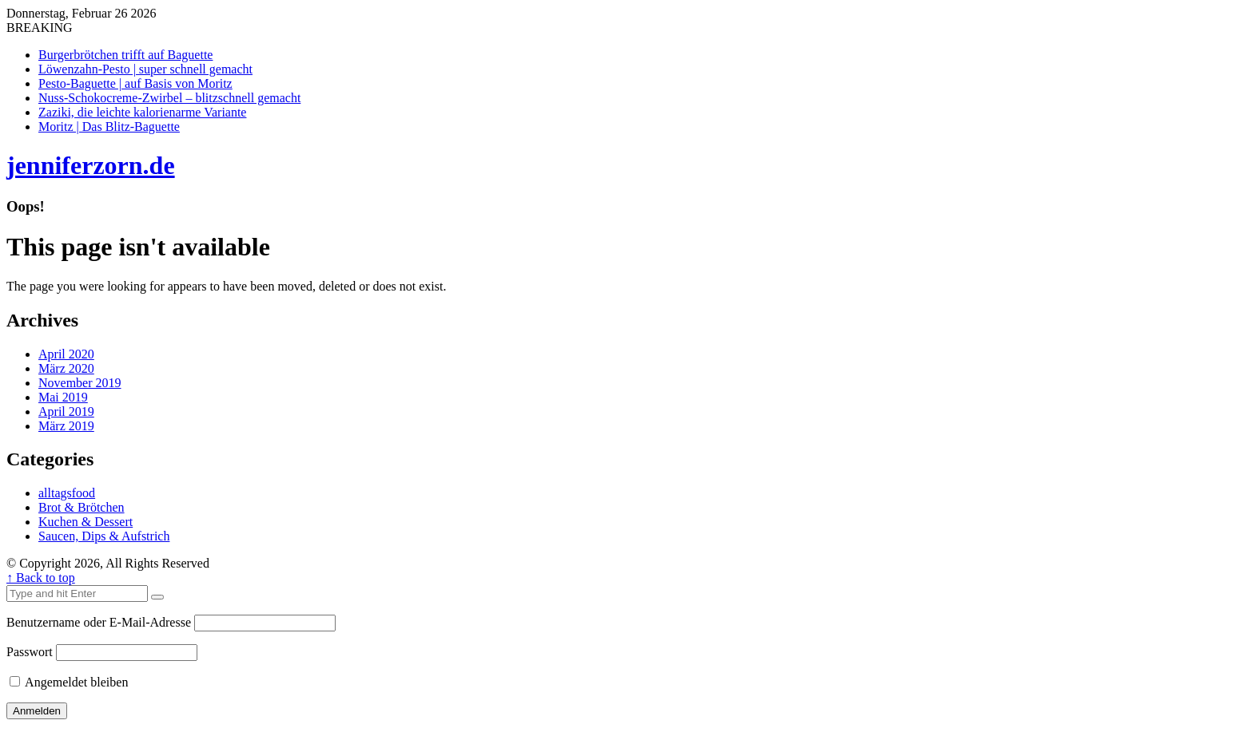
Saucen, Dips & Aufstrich (103, 536)
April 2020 (66, 354)
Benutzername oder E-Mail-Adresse (98, 622)
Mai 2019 (63, 397)
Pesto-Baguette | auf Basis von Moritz (135, 83)
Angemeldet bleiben (69, 682)
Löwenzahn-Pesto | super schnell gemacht (145, 69)
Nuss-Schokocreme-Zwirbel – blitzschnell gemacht (169, 98)
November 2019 (79, 383)
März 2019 (66, 426)
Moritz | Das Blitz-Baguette (109, 126)
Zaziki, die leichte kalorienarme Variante (142, 112)
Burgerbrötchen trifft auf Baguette (125, 54)
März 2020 (66, 368)
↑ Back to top (40, 577)
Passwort (29, 652)
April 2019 (66, 411)
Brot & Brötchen (81, 507)
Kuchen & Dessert (85, 521)
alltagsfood (66, 493)
